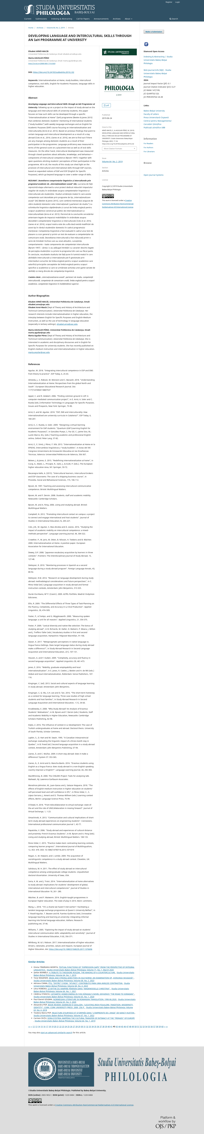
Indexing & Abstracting (61, 18)
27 (74, 1026)
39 (106, 1026)
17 (47, 1026)
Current (27, 18)
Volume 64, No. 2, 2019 (56, 27)
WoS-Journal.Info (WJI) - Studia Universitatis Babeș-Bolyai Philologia (157, 73)
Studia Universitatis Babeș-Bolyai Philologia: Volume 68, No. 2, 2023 (64, 980)
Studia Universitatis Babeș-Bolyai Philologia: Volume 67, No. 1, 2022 (64, 1015)
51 (138, 1026)
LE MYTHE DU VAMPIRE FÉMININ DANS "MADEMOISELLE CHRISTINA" (79, 988)
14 (39, 1026)
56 (152, 1026)
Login (177, 2)
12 (34, 1026)
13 (36, 1026)
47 (127, 1026)
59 (160, 1026)
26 (71, 1026)
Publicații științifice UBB (154, 127)
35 (95, 1026)
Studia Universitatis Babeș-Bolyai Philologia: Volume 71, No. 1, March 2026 (80, 970)
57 (154, 1026)
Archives (117, 18)
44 (119, 1026)
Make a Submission (154, 31)
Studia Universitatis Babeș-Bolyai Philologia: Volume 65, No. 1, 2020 (64, 996)
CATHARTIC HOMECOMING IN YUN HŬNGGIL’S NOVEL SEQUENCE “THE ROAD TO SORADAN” (92, 994)
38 (103, 1026)
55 (149, 1026)
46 (125, 1026)
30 (82, 1026)
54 (146, 1026)
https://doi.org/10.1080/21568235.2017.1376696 (70, 949)
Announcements (101, 18)
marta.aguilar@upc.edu (39, 352)
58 (157, 1026)
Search (174, 18)
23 (63, 1026)
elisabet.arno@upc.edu (67, 324)
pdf (107, 105)
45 (122, 1026)
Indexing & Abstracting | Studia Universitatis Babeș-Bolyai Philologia (158, 60)
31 (85, 1026)
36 (98, 1026)
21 (58, 1026)
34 (93, 1026)
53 (144, 1026)
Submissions (41, 18)
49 (133, 1026)
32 (87, 1026)
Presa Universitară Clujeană (156, 117)
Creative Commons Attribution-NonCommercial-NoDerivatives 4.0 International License (118, 203)
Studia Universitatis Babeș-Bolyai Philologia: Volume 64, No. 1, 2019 (65, 1021)
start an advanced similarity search (56, 1032)
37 (101, 1026)
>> (167, 1026)
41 (111, 1026)
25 (68, 1026)
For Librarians (149, 151)
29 (79, 1026)
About (128, 18)
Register (169, 2)
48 (130, 1026)
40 (109, 1026)
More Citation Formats (113, 148)
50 (136, 1026)
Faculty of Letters (151, 114)
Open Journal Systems (153, 175)
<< (29, 1026)
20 (55, 1026)
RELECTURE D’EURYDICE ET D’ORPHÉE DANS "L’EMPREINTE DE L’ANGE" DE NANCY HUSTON (93, 1013)
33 (90, 1026)
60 (162, 1026)
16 (44, 1026)
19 (52, 1026)
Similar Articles (36, 961)
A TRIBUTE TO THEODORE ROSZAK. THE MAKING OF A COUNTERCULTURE (82, 972)
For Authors (148, 147)
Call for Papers (83, 18)
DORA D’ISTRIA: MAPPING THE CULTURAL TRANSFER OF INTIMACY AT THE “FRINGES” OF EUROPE (91, 1018)
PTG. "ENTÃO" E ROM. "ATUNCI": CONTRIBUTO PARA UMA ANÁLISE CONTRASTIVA (85, 983)
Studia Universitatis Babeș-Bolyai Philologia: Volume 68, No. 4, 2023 (82, 984)
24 (66, 1026)
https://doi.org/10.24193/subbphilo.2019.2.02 (53, 72)
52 (141, 1026)
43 (117, 1026)
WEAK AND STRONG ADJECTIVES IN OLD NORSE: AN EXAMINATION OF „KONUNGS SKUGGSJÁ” (91, 978)
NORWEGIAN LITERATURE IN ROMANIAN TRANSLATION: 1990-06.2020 (85, 999)
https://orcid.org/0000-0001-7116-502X (41, 63)
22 (60, 1026)
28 (77, 1026)
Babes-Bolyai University (154, 110)
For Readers (148, 143)
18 (50, 1026)
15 (42, 1026)
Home (30, 27)
